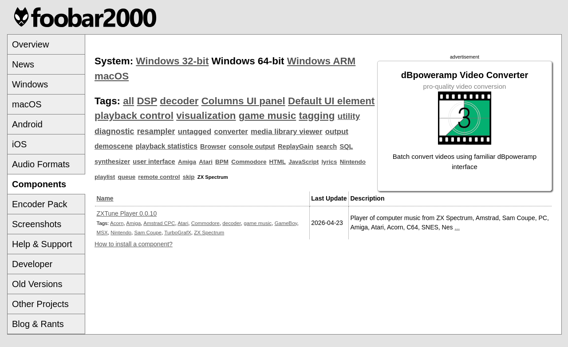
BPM (222, 161)
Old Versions (37, 284)
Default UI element (331, 100)
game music (267, 115)
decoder (179, 100)
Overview (30, 44)
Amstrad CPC (159, 223)
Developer (32, 264)
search (326, 146)
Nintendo (353, 161)
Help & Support (42, 244)
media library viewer (286, 131)
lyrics (329, 161)
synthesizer (112, 161)
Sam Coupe (148, 232)
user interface (154, 161)
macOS (27, 104)
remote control (159, 177)
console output (252, 146)
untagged (195, 131)
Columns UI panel (243, 100)
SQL (346, 146)
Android (27, 124)
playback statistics (166, 146)
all (128, 100)
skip (189, 177)
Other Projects (40, 304)
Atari (206, 161)
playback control (134, 115)
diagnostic (114, 131)
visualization (206, 115)
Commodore (248, 161)
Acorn (116, 223)
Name (105, 198)
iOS (19, 144)
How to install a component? (134, 244)
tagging (317, 115)
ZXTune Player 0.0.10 (127, 213)
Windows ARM (321, 61)
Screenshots (36, 224)
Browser (213, 146)
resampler (156, 131)
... (457, 227)
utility (349, 116)
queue (127, 177)
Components (39, 184)
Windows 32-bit (172, 61)
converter (231, 131)
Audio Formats (41, 164)
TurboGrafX (177, 232)
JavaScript (303, 161)
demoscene (114, 146)
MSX (102, 232)
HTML (277, 161)
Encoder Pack (39, 204)
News (23, 64)
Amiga (187, 161)
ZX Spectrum (209, 232)
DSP (147, 100)
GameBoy (286, 223)
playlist (105, 177)
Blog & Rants (38, 324)
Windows (30, 84)
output (336, 131)
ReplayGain (295, 146)
